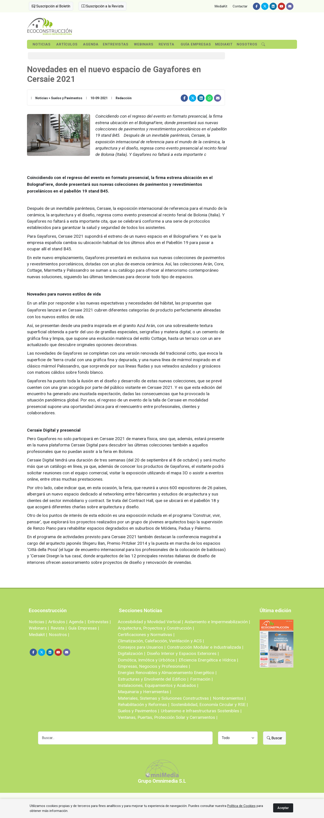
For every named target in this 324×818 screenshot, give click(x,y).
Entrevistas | (99, 621)
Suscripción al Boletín (51, 6)
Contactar (240, 6)
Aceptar (283, 808)
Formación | (201, 679)
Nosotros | (59, 634)
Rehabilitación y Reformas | (143, 704)
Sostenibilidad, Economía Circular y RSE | (209, 704)
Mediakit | (38, 634)
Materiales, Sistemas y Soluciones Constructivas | (164, 698)
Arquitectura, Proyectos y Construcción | (156, 628)
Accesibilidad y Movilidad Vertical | (150, 621)
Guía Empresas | (83, 628)
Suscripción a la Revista (102, 6)
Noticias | (38, 621)
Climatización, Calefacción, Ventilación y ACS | (161, 640)
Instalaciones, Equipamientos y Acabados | (158, 685)
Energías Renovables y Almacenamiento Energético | (167, 672)
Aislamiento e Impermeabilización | (217, 621)
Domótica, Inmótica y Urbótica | (147, 660)
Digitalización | (131, 653)
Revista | (59, 628)
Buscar (274, 738)
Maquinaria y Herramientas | (144, 691)
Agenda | (77, 621)
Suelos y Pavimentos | (138, 710)
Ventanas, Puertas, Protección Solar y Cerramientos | (167, 717)
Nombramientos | (229, 698)
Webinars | (39, 628)
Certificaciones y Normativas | (146, 634)
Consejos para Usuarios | (141, 647)
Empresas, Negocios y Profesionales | (154, 666)
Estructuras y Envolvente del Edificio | (153, 679)
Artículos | (57, 621)
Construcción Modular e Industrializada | (205, 647)
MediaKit (221, 6)
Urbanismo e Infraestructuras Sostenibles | (201, 710)
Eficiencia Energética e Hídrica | (208, 660)
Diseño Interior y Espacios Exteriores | (183, 653)
